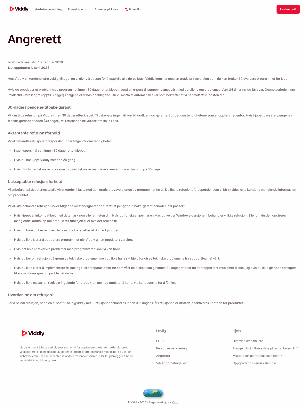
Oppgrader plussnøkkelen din (254, 362)
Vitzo (174, 402)
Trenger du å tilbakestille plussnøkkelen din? (265, 347)
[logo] (18, 9)
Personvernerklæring (171, 347)
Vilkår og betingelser (171, 362)
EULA (160, 339)
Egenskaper (78, 10)
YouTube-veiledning (48, 9)
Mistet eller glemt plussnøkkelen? (257, 354)
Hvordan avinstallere (248, 339)
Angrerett (163, 354)
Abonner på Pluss (106, 9)
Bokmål (134, 10)
